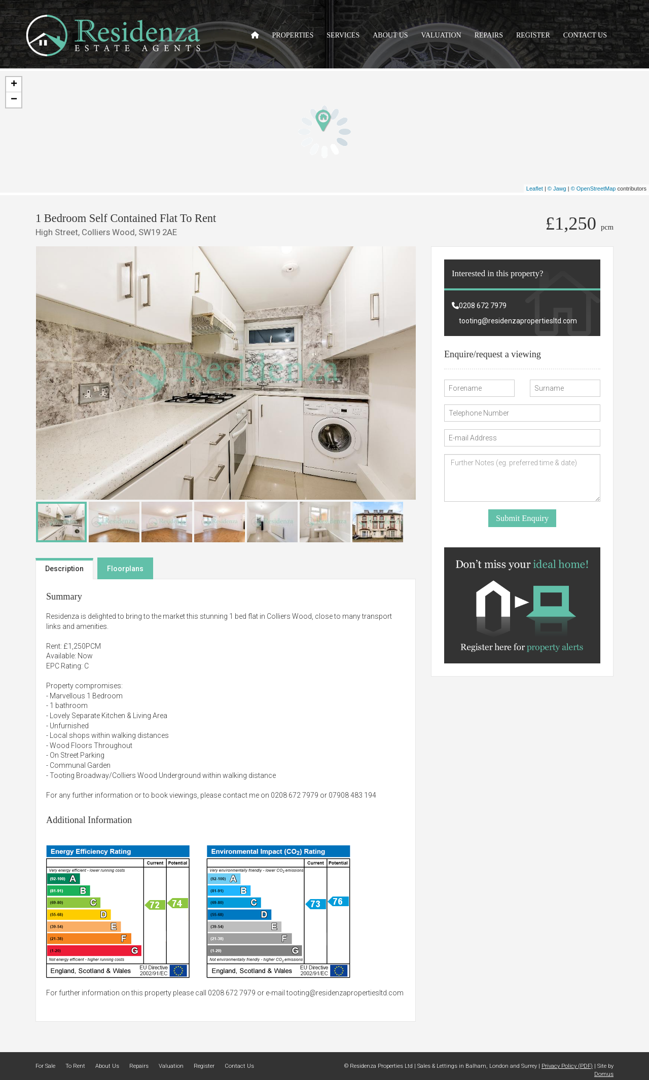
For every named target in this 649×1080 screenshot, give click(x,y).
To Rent (75, 1066)
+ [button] (14, 84)
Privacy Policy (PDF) (567, 1066)
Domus (604, 1074)
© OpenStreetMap (593, 188)
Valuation (441, 35)
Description (64, 569)
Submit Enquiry (522, 518)
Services (343, 35)
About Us (390, 35)
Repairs (489, 35)
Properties (293, 35)
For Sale (45, 1066)
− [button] (14, 99)
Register (533, 35)
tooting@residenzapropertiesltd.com (345, 993)
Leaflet (534, 188)
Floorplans (125, 569)
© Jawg (557, 188)
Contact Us (585, 35)
